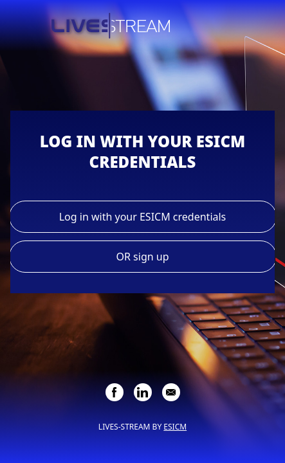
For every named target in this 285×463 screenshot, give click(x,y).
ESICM (175, 426)
